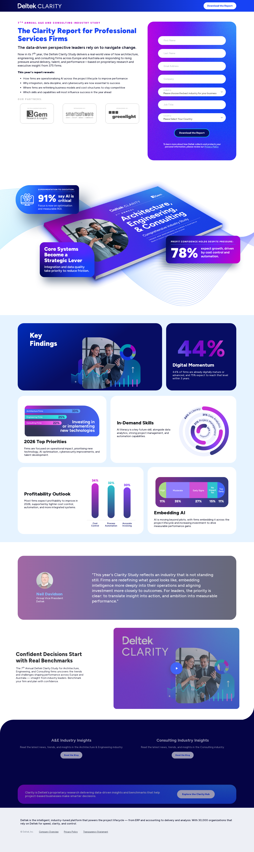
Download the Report (220, 5)
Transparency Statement (95, 832)
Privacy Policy (211, 146)
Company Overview (49, 832)
